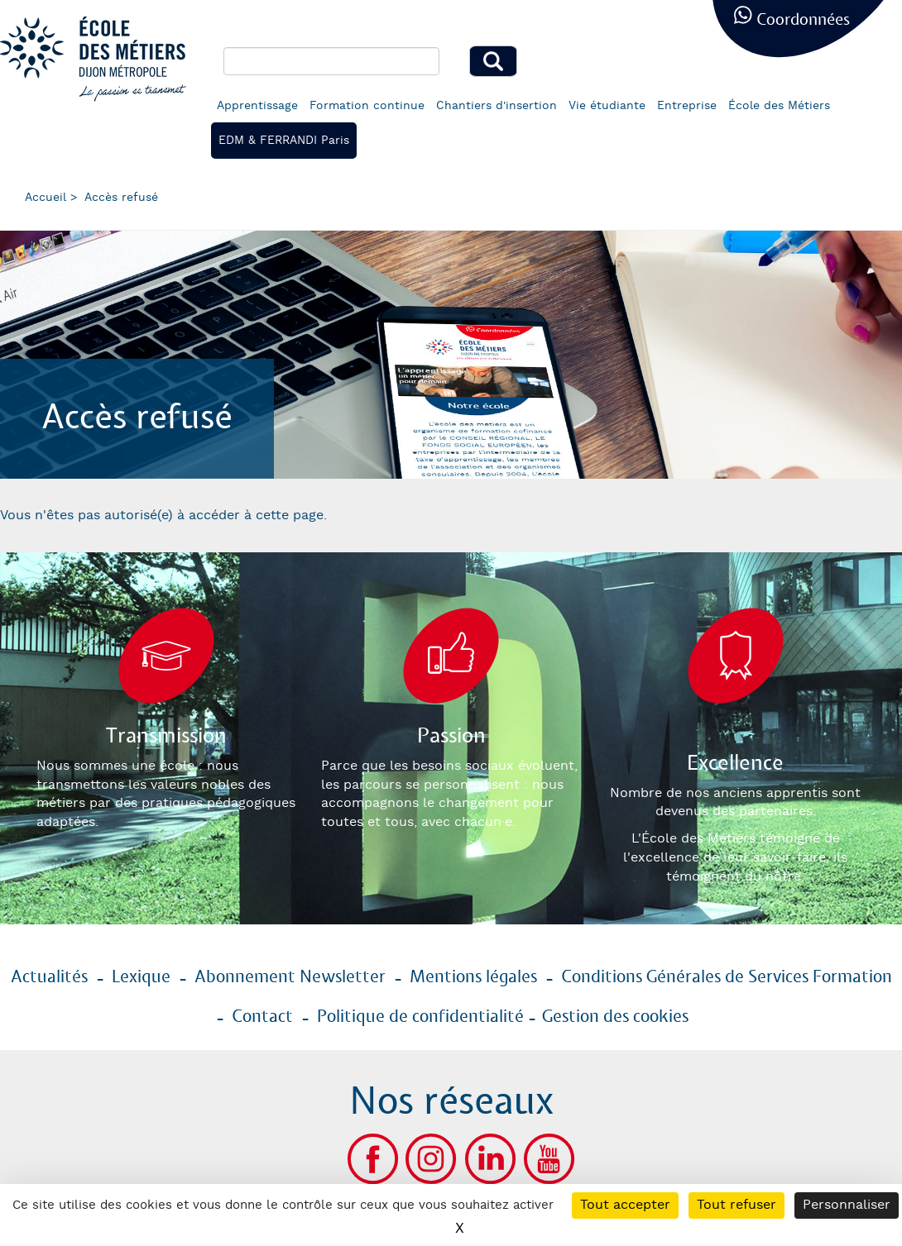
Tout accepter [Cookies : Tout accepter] (625, 1205)
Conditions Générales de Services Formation (726, 977)
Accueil (45, 197)
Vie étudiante (607, 105)
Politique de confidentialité (420, 1017)
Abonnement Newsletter (290, 977)
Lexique (141, 977)
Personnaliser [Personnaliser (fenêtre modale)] (846, 1205)
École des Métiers (779, 105)
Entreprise (687, 105)
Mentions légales (473, 977)
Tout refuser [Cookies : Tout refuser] (736, 1205)
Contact (262, 1017)
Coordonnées (803, 20)
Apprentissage (257, 105)
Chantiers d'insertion (496, 105)
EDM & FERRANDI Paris (283, 140)
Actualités (49, 977)
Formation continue (367, 105)
